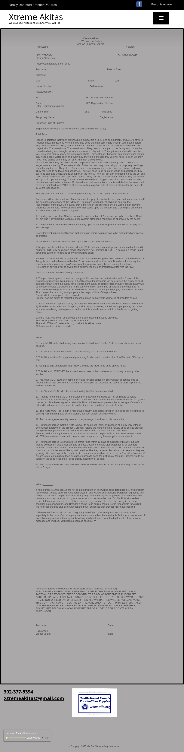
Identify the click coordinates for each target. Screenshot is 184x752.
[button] (161, 18)
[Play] (7, 737)
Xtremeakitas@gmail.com (34, 698)
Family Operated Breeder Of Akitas (33, 5)
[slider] (47, 738)
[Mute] (43, 738)
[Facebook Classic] (139, 4)
